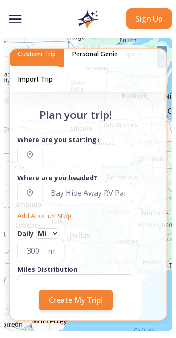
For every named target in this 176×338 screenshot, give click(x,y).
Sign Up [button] (149, 19)
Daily (27, 233)
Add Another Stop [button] (44, 215)
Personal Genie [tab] (95, 53)
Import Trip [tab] (35, 79)
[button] (88, 20)
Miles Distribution (47, 269)
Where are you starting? (58, 139)
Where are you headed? (57, 177)
